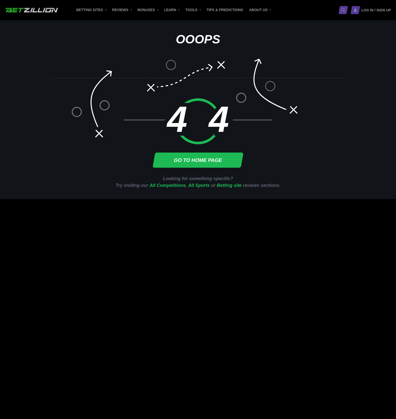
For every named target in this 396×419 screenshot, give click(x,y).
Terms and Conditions (131, 381)
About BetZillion (111, 368)
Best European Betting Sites (229, 271)
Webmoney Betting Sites (326, 286)
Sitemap (261, 368)
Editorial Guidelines (206, 368)
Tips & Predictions (225, 10)
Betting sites (89, 10)
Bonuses (146, 10)
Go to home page (198, 160)
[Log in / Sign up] (371, 10)
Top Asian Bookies (221, 286)
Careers (140, 368)
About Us (258, 10)
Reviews (120, 10)
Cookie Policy (59, 381)
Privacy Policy (91, 381)
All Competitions (168, 185)
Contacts (240, 368)
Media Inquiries (167, 368)
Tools (191, 10)
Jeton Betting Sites (322, 271)
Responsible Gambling (68, 368)
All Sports (199, 185)
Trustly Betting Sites (322, 256)
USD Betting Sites (321, 299)
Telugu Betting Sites (272, 299)
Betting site (229, 185)
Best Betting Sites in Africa (228, 299)
